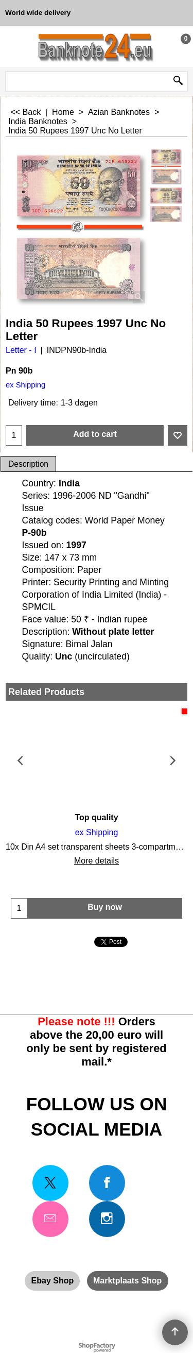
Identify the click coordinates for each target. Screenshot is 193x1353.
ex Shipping (25, 385)
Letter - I (21, 350)
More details (96, 860)
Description (28, 464)
